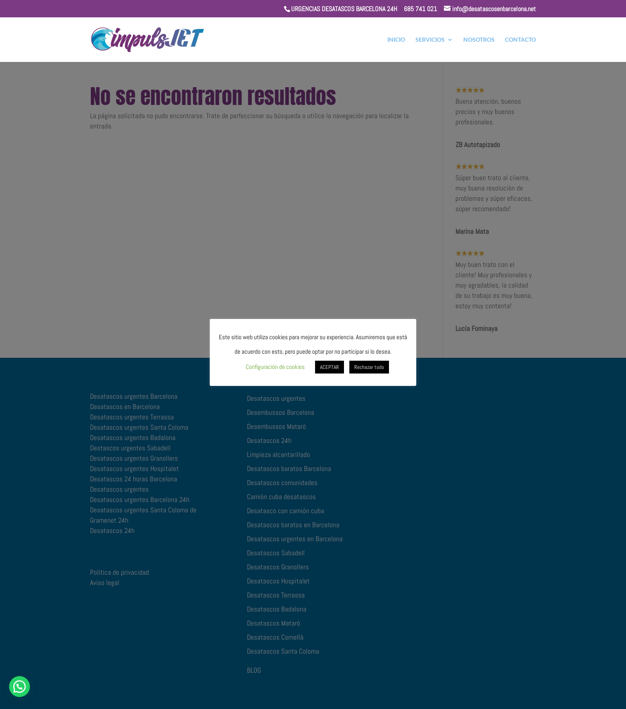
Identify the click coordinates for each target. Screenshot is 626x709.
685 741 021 (420, 9)
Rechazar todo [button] (369, 367)
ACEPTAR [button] (329, 367)
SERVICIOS (430, 40)
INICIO (396, 40)
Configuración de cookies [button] (275, 367)
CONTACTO (520, 40)
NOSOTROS (479, 40)
